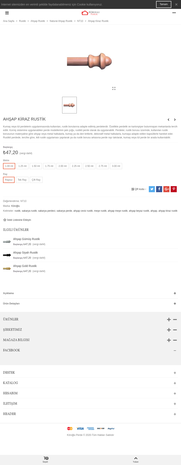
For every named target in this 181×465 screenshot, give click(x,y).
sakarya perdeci (46, 210)
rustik (17, 210)
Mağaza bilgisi (16, 340)
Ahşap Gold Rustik (25, 266)
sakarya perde (64, 210)
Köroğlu (15, 206)
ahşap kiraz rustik (168, 210)
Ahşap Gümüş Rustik (26, 239)
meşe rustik (100, 210)
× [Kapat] (176, 4)
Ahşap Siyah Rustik (25, 252)
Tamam (164, 4)
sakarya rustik (29, 210)
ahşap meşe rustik (118, 210)
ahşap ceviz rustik (83, 210)
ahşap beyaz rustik (139, 210)
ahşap (153, 210)
